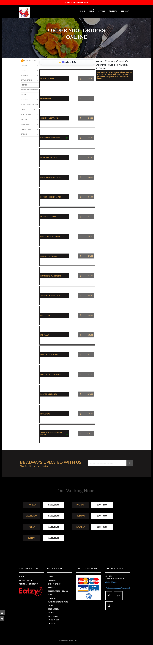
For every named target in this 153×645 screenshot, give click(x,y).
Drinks (24, 134)
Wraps (23, 95)
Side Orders (26, 114)
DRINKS (51, 623)
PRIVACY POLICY (26, 580)
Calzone (24, 75)
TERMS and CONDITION (29, 584)
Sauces (24, 119)
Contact (125, 11)
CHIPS (50, 605)
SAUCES (51, 613)
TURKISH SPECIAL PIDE (58, 602)
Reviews (113, 11)
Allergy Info (69, 62)
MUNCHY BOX (53, 620)
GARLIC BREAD (54, 584)
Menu (91, 11)
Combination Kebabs (29, 90)
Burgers (24, 100)
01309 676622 (111, 582)
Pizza (23, 70)
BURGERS (52, 598)
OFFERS (101, 11)
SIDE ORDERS (53, 609)
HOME (21, 577)
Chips (23, 109)
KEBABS (51, 587)
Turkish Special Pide (29, 105)
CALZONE (52, 580)
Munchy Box (26, 129)
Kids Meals (25, 124)
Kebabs (24, 85)
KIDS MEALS (53, 616)
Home (82, 11)
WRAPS (51, 595)
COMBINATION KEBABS (58, 591)
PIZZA (50, 577)
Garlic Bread (26, 80)
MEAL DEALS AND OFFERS (29, 62)
